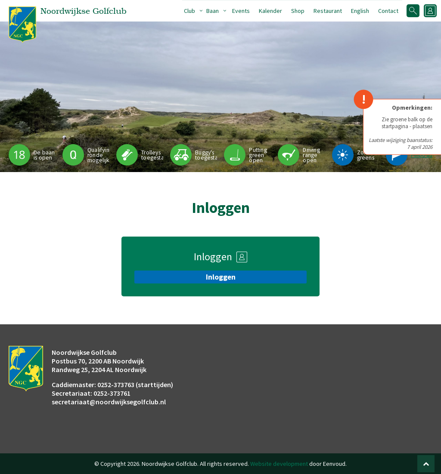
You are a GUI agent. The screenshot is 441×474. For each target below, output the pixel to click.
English (360, 11)
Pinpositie (423, 155)
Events (241, 11)
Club (189, 11)
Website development (279, 464)
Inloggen (221, 277)
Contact (388, 11)
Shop (297, 11)
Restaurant (328, 11)
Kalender (270, 11)
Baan (212, 11)
